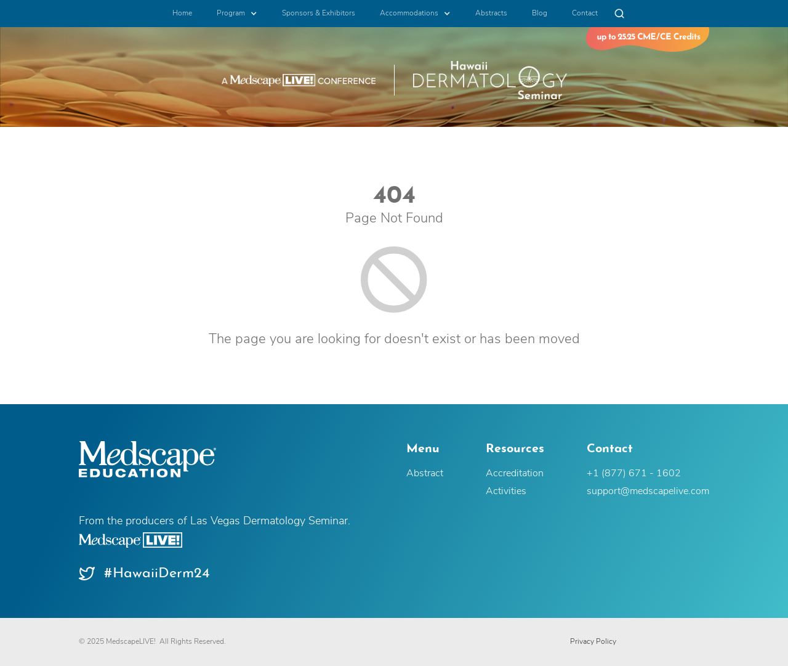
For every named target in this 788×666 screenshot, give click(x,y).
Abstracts (491, 13)
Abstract (424, 474)
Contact (585, 13)
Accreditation (515, 474)
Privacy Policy (593, 642)
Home (182, 13)
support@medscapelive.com (648, 492)
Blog (539, 13)
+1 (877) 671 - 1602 (634, 474)
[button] (237, 13)
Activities (506, 492)
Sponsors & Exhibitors (318, 13)
